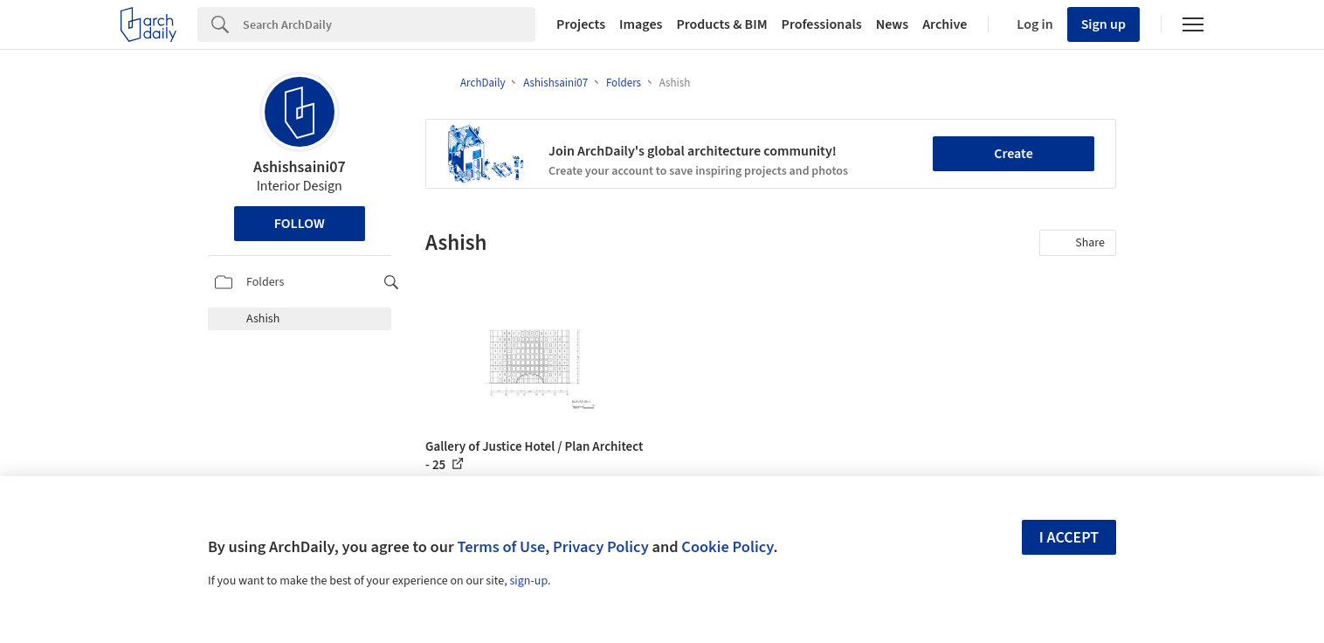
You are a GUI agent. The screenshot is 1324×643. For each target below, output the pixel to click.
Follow (299, 223)
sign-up (528, 581)
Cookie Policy (727, 547)
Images (640, 24)
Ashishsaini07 (299, 167)
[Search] (389, 24)
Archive (944, 24)
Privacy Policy (601, 547)
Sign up (1103, 24)
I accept (1069, 538)
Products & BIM (721, 24)
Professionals (822, 24)
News (892, 24)
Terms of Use (501, 547)
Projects (580, 24)
